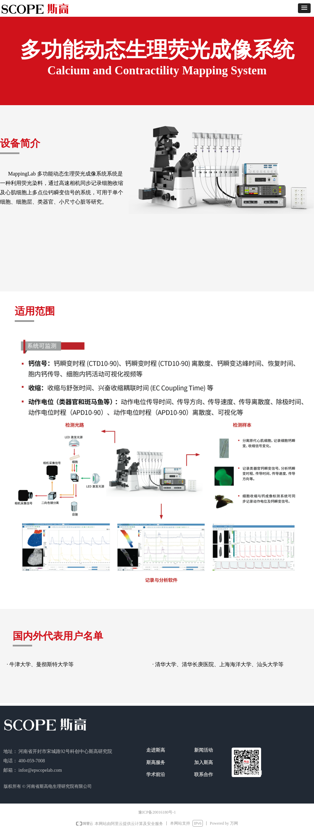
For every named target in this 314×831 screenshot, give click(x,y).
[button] (304, 8)
